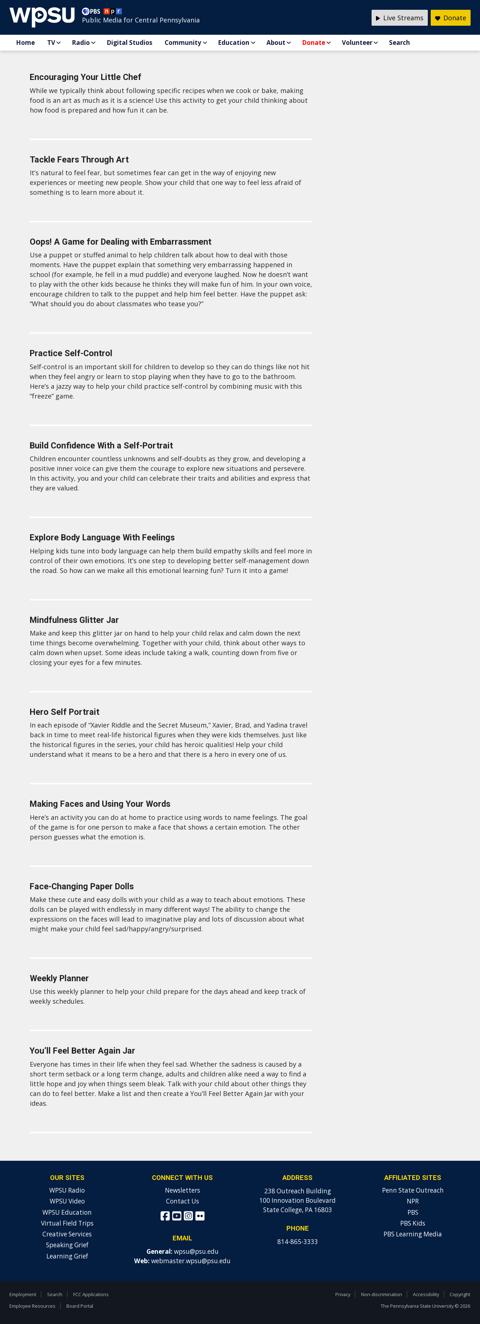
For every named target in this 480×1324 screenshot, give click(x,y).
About (275, 42)
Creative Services (67, 1234)
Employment (22, 1294)
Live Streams (399, 17)
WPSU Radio (67, 1190)
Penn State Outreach (413, 1190)
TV (51, 42)
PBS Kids (412, 1223)
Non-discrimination (381, 1294)
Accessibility (426, 1294)
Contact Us (182, 1201)
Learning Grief (67, 1256)
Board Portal (79, 1306)
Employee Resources (32, 1306)
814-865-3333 (297, 1241)
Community (183, 42)
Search (399, 42)
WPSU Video (67, 1201)
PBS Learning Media (413, 1234)
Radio (81, 42)
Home (25, 42)
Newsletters (182, 1190)
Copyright (460, 1294)
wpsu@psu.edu (196, 1251)
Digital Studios (129, 42)
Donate (313, 42)
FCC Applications (91, 1294)
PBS (412, 1212)
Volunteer (357, 42)
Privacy (342, 1294)
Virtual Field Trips (67, 1223)
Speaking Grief (67, 1245)
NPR (413, 1201)
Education (233, 42)
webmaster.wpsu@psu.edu (191, 1261)
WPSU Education (67, 1212)
